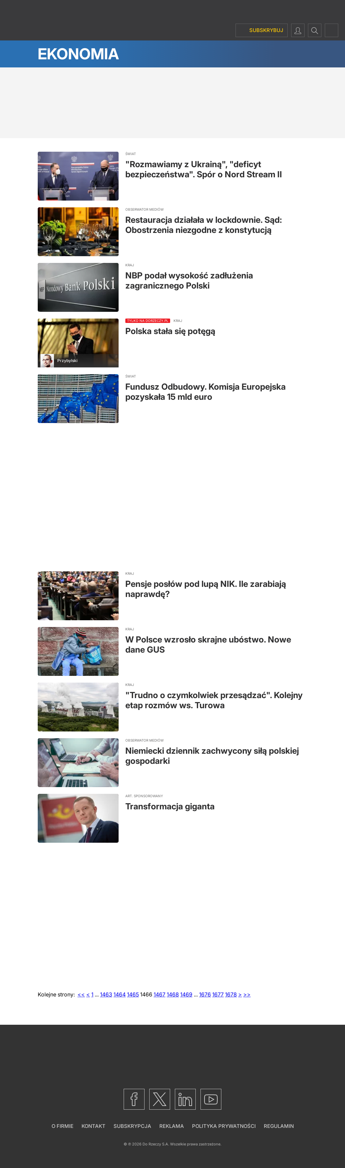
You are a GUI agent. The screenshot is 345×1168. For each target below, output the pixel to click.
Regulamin (279, 1126)
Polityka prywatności (224, 1126)
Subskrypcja (132, 1126)
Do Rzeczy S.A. (156, 1144)
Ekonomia (78, 53)
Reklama (171, 1126)
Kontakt (93, 1126)
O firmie (62, 1126)
